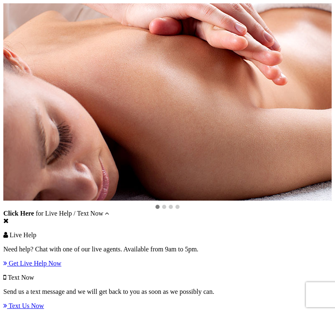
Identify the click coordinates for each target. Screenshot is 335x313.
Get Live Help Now (32, 263)
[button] (157, 207)
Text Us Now (23, 305)
